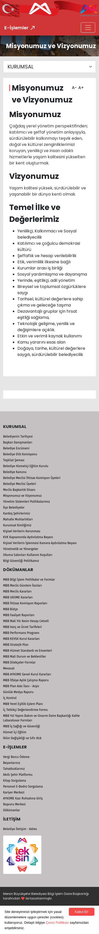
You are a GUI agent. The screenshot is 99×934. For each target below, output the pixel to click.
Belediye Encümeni (16, 448)
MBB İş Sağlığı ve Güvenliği (21, 726)
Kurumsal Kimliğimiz (17, 525)
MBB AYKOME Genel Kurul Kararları (27, 674)
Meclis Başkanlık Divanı (19, 490)
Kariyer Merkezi (13, 792)
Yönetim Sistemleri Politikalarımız (26, 501)
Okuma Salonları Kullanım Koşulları (27, 555)
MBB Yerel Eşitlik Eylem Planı (23, 704)
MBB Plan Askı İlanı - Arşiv (21, 686)
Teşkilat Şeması (13, 460)
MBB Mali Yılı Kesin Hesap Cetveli (26, 621)
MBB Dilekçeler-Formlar (19, 662)
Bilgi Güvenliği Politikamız (21, 561)
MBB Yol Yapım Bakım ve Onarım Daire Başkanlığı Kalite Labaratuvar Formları (41, 718)
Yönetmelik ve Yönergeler (20, 549)
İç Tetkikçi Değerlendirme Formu (25, 710)
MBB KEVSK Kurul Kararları (21, 639)
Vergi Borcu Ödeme (16, 757)
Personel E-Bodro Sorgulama (23, 786)
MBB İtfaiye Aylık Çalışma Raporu (26, 680)
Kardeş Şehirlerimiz (16, 513)
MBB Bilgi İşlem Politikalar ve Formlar (29, 579)
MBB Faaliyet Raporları (18, 615)
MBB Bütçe (10, 609)
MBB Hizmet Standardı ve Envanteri (27, 650)
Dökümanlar (11, 810)
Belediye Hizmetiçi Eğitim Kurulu (25, 466)
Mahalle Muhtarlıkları (18, 519)
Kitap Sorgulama (14, 780)
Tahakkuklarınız (14, 769)
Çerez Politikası (57, 922)
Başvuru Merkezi (14, 804)
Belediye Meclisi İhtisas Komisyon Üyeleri (31, 478)
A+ (80, 86)
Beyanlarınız (11, 763)
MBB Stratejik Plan (15, 645)
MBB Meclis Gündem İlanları (22, 585)
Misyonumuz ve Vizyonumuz (22, 495)
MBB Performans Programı (21, 633)
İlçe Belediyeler (14, 507)
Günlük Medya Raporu (18, 692)
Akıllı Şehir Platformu (17, 774)
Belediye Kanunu (15, 472)
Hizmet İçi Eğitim (14, 732)
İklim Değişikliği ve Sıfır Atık (22, 738)
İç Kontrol (10, 698)
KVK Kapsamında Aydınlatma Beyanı (28, 537)
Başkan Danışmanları (17, 442)
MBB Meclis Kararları (17, 591)
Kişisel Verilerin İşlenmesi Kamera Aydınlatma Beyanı (40, 543)
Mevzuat (9, 668)
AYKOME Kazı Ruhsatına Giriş (23, 798)
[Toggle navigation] (88, 27)
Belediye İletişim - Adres (20, 829)
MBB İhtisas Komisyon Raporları (25, 603)
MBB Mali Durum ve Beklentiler (24, 656)
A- (74, 86)
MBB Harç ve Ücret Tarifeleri (22, 627)
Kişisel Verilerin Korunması (21, 531)
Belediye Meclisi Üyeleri (19, 484)
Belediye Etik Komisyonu (20, 454)
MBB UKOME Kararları (18, 597)
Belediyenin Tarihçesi (18, 436)
